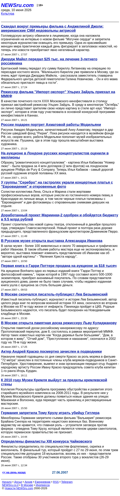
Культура (7, 13)
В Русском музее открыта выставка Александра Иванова (51, 241)
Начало (7, 481)
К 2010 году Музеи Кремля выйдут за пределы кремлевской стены (54, 382)
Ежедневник (43, 481)
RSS (56, 481)
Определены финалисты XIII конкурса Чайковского (46, 441)
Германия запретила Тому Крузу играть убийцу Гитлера (50, 413)
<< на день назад (14, 472)
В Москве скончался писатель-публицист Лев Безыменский (54, 294)
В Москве (27, 485)
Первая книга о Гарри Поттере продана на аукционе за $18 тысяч (59, 266)
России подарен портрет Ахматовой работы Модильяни (51, 125)
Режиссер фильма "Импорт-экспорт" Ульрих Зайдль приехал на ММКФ (58, 94)
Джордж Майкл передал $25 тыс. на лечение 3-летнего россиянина (49, 61)
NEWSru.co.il (10, 485)
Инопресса (43, 485)
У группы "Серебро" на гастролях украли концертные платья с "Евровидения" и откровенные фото (57, 184)
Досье (18, 481)
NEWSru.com (17, 5)
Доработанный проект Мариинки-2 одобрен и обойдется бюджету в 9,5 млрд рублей (59, 217)
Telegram (67, 481)
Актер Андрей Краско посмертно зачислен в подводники (51, 351)
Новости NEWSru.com (19, 488)
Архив (28, 481)
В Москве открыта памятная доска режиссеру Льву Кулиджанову (59, 323)
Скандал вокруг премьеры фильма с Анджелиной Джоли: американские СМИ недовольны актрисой (52, 28)
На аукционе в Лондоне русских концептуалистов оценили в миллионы (55, 155)
